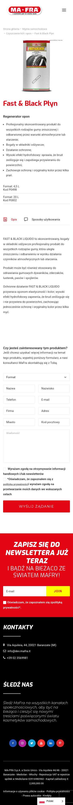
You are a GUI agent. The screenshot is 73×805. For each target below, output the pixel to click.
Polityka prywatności (58, 791)
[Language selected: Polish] (51, 801)
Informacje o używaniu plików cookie (24, 791)
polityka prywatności (15, 484)
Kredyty (47, 795)
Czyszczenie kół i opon (19, 33)
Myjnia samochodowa (34, 29)
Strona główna (11, 29)
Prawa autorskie (32, 795)
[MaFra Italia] (24, 10)
